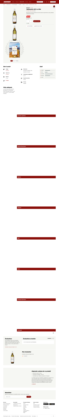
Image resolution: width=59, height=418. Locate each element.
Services (26, 1)
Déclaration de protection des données (25, 416)
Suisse (24, 4)
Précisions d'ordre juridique (15, 416)
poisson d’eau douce (22, 146)
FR (53, 416)
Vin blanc (20, 4)
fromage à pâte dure (22, 299)
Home (4, 4)
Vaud (27, 4)
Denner (30, 1)
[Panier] (44, 2)
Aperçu (24, 403)
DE (51, 416)
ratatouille (20, 330)
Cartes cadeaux (5, 410)
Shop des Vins (22, 1)
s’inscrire (28, 396)
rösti (18, 238)
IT (55, 416)
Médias (24, 412)
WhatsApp (4, 409)
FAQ (34, 403)
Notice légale (34, 416)
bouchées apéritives (22, 115)
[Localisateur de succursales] (46, 2)
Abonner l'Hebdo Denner (6, 403)
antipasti (19, 207)
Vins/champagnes (14, 4)
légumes (19, 177)
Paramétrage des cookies (6, 416)
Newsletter (4, 408)
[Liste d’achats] (49, 2)
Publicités (24, 409)
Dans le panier (37, 21)
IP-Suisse (7, 80)
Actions (13, 1)
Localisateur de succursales (17, 403)
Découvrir (17, 1)
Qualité (24, 408)
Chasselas (7, 70)
